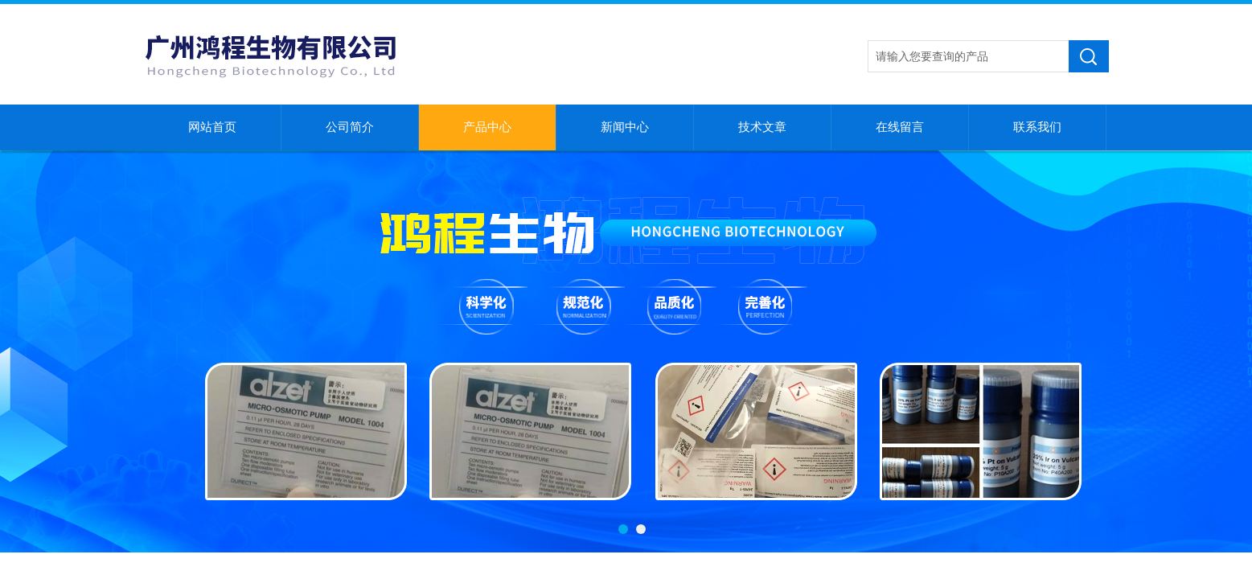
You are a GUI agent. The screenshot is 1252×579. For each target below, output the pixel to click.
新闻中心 (625, 127)
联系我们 (1037, 127)
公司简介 (350, 127)
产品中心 (487, 127)
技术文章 (762, 127)
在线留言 (900, 127)
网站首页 (212, 127)
